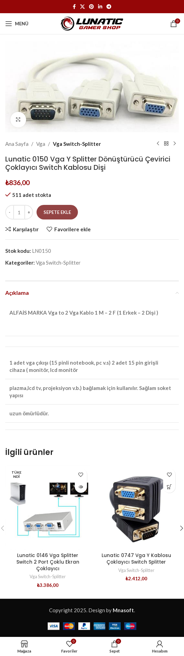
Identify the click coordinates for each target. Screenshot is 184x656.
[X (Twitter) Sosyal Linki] (82, 6)
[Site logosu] (92, 23)
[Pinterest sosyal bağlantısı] (91, 6)
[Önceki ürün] (158, 144)
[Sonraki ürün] (174, 144)
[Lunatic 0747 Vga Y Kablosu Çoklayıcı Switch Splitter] (136, 507)
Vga (40, 144)
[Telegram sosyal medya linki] (108, 6)
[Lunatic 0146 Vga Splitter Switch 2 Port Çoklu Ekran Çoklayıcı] (47, 507)
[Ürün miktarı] (19, 212)
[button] (169, 487)
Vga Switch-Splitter (77, 144)
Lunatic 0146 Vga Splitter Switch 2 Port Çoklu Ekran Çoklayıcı (47, 562)
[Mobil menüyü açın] (17, 24)
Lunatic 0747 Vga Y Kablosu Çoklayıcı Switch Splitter (136, 558)
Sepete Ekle (57, 212)
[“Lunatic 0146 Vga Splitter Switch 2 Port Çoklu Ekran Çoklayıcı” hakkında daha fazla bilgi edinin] (81, 487)
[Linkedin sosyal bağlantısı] (100, 6)
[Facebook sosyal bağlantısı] (74, 6)
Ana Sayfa (17, 144)
